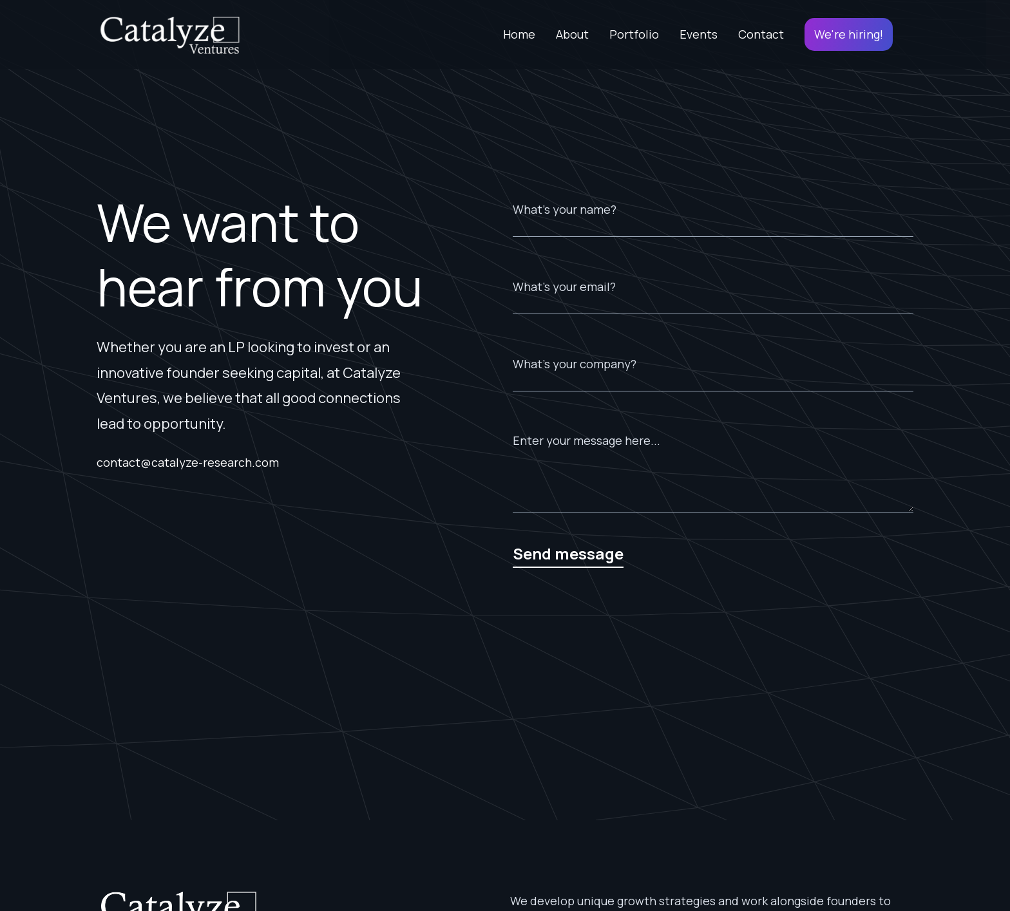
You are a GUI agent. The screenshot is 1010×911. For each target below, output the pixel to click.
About (572, 34)
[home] (169, 34)
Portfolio (634, 34)
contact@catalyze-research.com (188, 462)
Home (519, 34)
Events (699, 34)
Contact (761, 34)
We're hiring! (848, 34)
